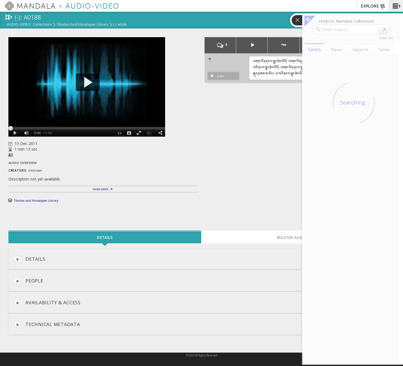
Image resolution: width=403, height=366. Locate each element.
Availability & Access (47, 302)
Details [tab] (105, 237)
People (28, 280)
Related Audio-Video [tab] (298, 237)
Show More (100, 189)
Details (29, 259)
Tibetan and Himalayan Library (82, 25)
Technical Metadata (47, 324)
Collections (42, 25)
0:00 (217, 76)
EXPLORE (373, 6)
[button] (396, 6)
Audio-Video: (19, 25)
